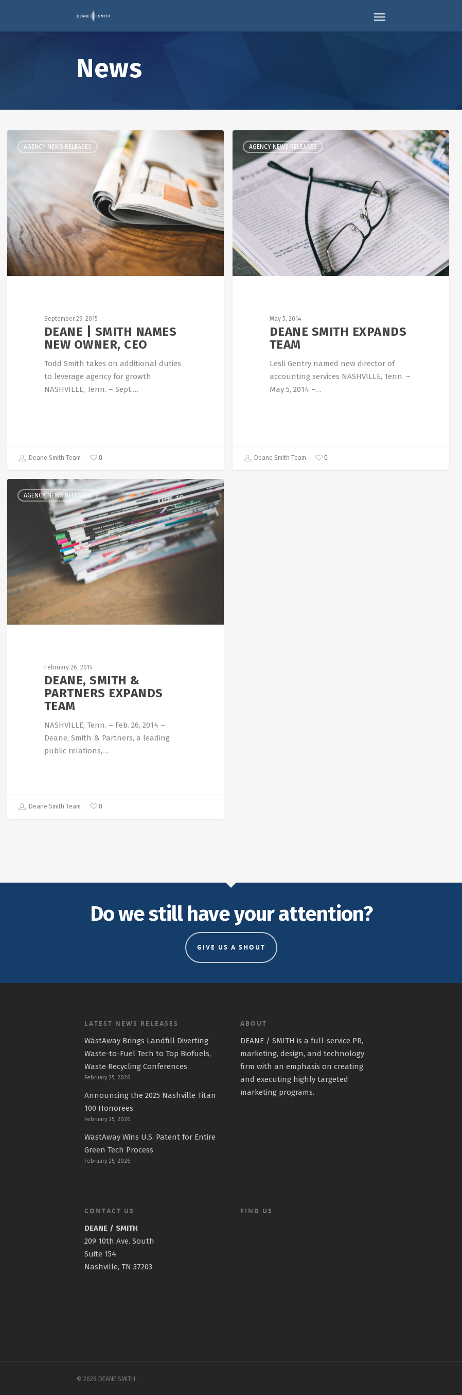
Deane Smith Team (49, 458)
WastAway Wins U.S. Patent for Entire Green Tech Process (150, 1143)
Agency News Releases (58, 146)
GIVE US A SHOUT (231, 947)
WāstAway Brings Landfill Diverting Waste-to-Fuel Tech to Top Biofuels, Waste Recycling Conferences (147, 1053)
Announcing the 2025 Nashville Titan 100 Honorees (150, 1102)
